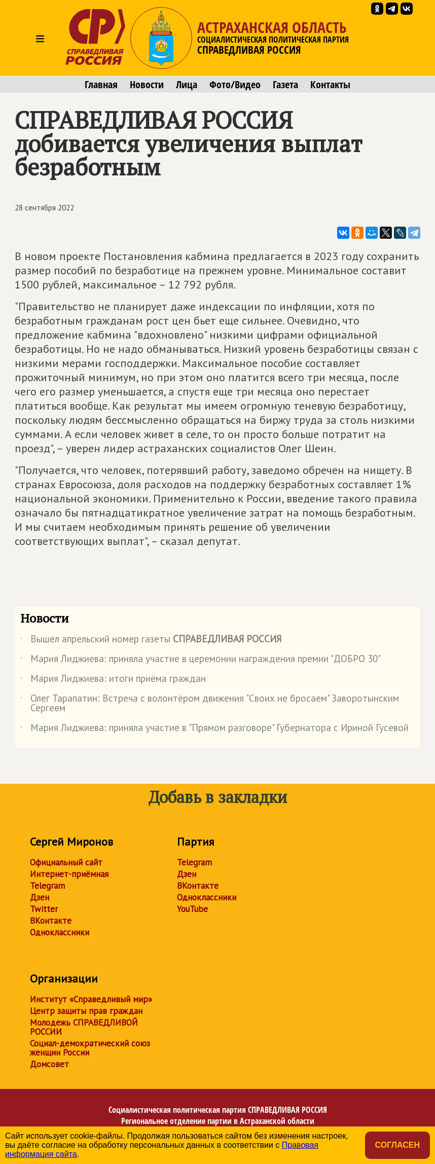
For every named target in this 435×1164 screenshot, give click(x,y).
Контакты (330, 84)
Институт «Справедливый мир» (91, 999)
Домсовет (49, 1064)
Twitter (44, 909)
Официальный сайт (66, 862)
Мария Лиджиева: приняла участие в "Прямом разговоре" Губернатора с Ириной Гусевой (214, 729)
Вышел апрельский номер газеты (150, 640)
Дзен (39, 897)
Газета (285, 84)
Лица (186, 84)
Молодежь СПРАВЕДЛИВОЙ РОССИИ (84, 1027)
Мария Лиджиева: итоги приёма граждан (113, 680)
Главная (101, 84)
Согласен (397, 1145)
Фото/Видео (235, 84)
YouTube (192, 909)
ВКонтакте (50, 920)
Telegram (47, 885)
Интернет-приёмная (69, 874)
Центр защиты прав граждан (86, 1010)
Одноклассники (59, 932)
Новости (147, 84)
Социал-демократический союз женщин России (90, 1048)
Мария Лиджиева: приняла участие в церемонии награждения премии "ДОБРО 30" (200, 660)
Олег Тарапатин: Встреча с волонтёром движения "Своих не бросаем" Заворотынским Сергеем (209, 704)
